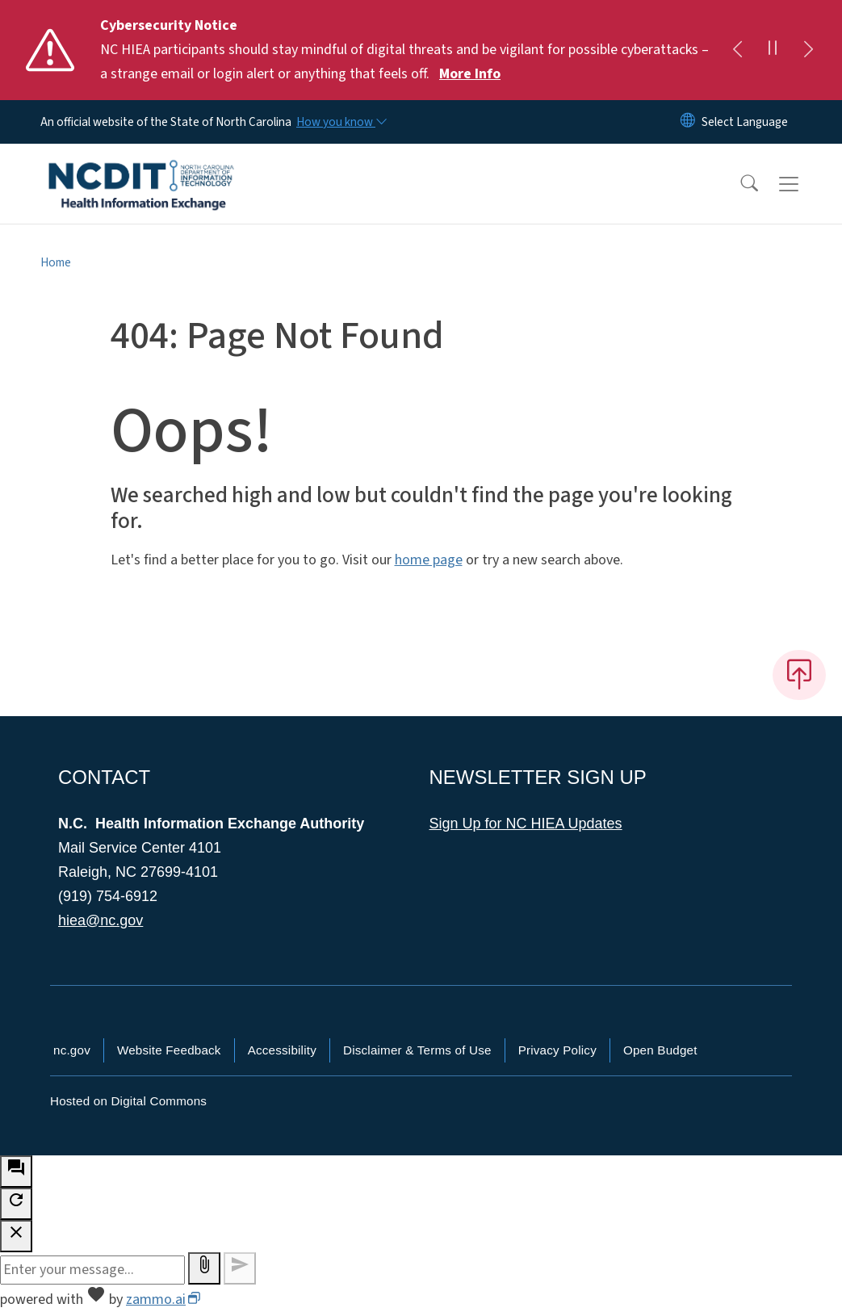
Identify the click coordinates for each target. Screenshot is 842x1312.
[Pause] (772, 50)
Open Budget (660, 1050)
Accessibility (282, 1050)
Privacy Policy (557, 1050)
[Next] (808, 50)
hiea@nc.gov (100, 920)
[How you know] (340, 122)
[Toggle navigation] (804, 184)
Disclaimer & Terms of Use (417, 1050)
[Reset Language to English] (688, 122)
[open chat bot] (16, 1171)
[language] (745, 122)
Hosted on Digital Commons (128, 1101)
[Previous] (737, 50)
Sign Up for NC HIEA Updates (525, 823)
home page (429, 560)
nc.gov (71, 1050)
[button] (738, 184)
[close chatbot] (16, 1236)
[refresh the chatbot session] (16, 1204)
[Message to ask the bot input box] (92, 1270)
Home (55, 262)
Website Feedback (169, 1050)
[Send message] (240, 1268)
